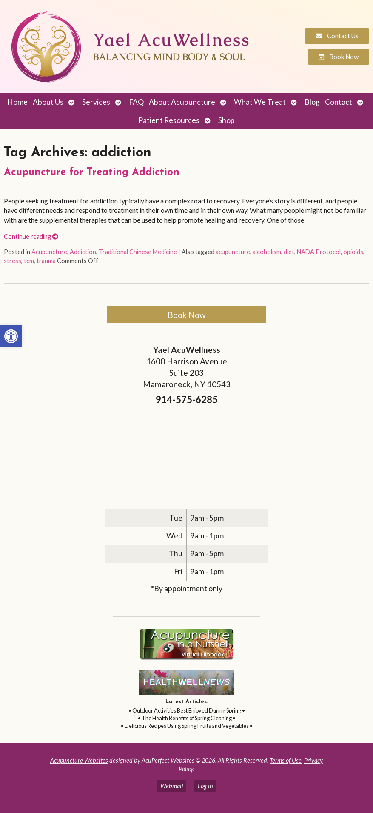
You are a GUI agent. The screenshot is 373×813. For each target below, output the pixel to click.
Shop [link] (226, 120)
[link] (11, 336)
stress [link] (12, 260)
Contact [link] (338, 101)
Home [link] (17, 101)
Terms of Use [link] (286, 760)
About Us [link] (48, 101)
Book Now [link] (187, 315)
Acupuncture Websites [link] (79, 760)
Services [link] (96, 101)
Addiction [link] (83, 251)
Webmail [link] (171, 786)
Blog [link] (312, 101)
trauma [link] (46, 260)
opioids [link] (353, 251)
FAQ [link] (136, 101)
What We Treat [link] (260, 101)
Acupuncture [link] (49, 251)
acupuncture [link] (233, 251)
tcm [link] (29, 260)
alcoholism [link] (267, 251)
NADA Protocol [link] (319, 251)
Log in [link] (205, 786)
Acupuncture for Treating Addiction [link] (91, 172)
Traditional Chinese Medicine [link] (138, 251)
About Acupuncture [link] (182, 101)
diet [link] (289, 251)
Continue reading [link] (31, 236)
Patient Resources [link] (168, 120)
